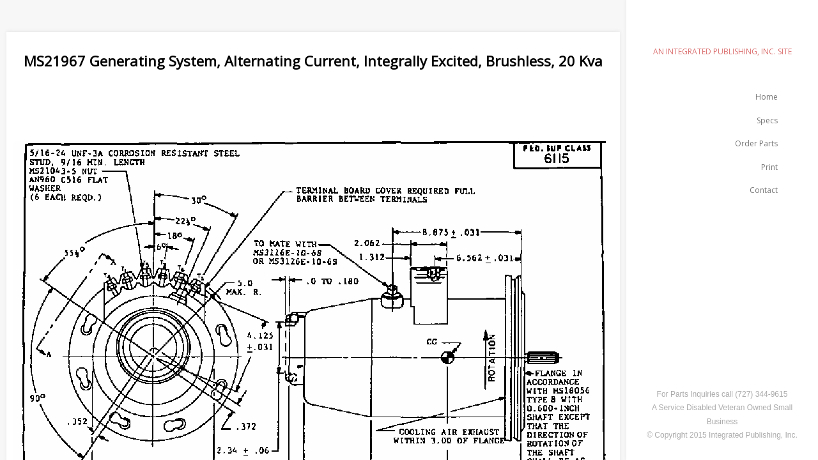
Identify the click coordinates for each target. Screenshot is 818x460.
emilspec (722, 29)
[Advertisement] (239, 99)
